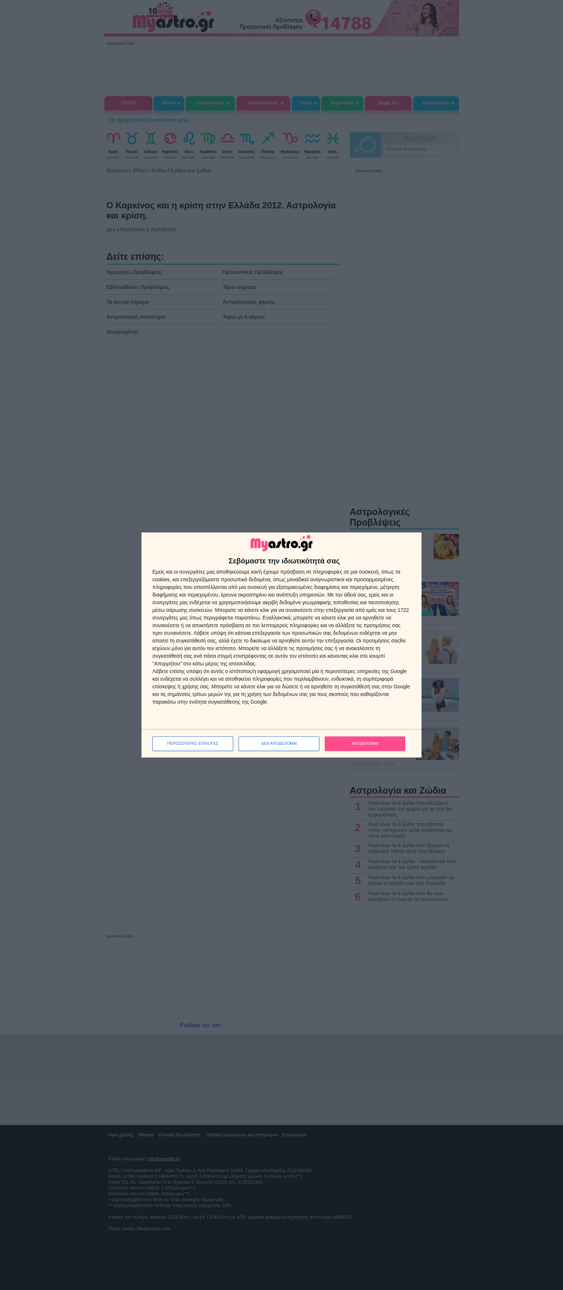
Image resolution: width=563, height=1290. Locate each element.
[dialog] (281, 645)
